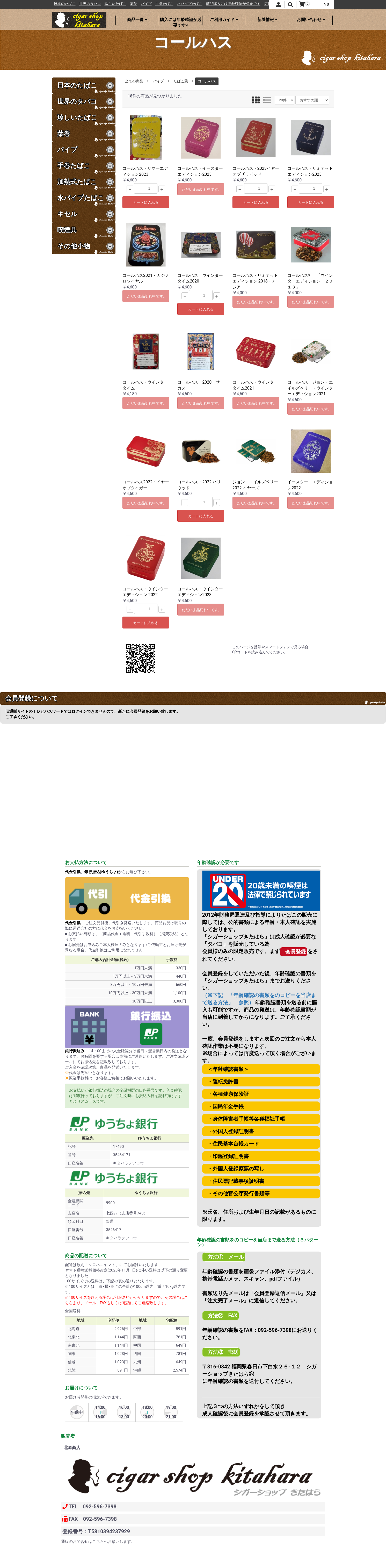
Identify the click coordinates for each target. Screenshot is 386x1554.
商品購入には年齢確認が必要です (246, 4)
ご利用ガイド (224, 19)
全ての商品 (134, 81)
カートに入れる (145, 202)
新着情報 (267, 19)
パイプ (159, 4)
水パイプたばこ (203, 4)
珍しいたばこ (129, 4)
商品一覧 (137, 19)
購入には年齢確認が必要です (180, 21)
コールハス (207, 81)
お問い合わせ (311, 19)
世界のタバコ (103, 4)
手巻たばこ (178, 4)
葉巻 (146, 4)
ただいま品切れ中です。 (202, 189)
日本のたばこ (78, 4)
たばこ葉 (180, 81)
